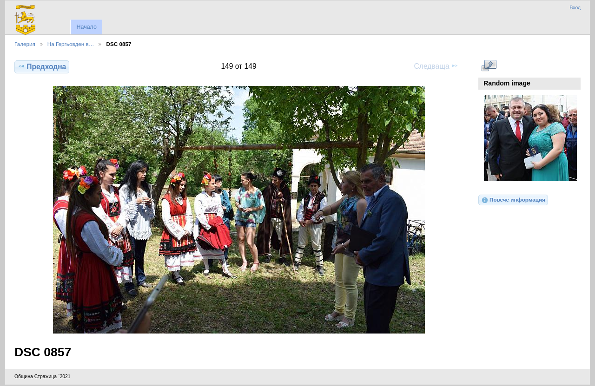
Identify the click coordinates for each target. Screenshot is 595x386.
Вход (575, 7)
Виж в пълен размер (489, 65)
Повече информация (513, 200)
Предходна (42, 66)
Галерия (24, 44)
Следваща (436, 66)
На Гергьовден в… (70, 44)
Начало (86, 27)
